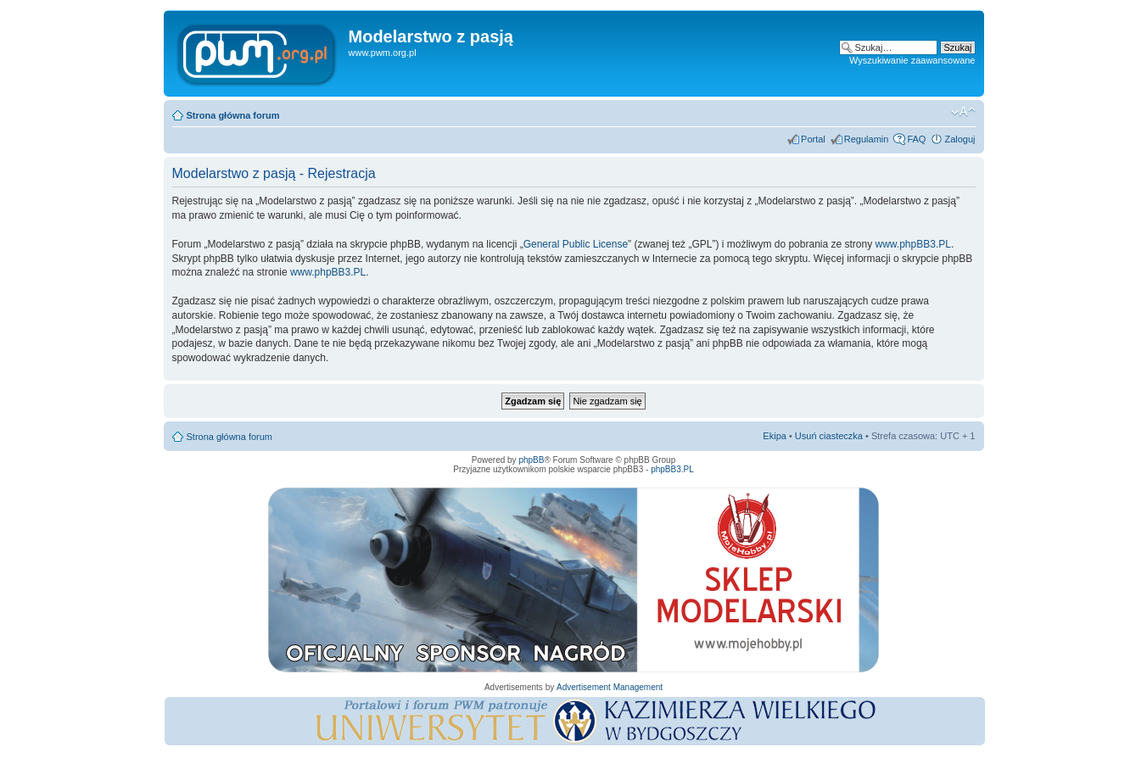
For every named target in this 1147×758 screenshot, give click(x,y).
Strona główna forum (233, 115)
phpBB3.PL (672, 469)
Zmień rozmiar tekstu (963, 112)
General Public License (575, 244)
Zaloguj (959, 139)
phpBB (531, 460)
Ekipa (774, 436)
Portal (813, 139)
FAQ (916, 139)
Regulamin (866, 139)
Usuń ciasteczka (829, 436)
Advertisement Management (610, 687)
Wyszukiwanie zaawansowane (912, 60)
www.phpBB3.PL (913, 244)
